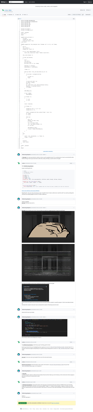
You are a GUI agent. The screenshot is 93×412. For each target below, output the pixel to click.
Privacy (34, 408)
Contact (51, 408)
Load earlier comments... (48, 151)
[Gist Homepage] (4, 2)
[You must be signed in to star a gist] (82, 10)
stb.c (10, 10)
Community (45, 408)
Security (37, 408)
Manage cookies (56, 408)
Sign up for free (22, 403)
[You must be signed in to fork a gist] (88, 10)
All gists (26, 2)
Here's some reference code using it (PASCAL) (30, 190)
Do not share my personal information (66, 408)
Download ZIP (88, 14)
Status (41, 408)
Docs (48, 408)
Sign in (85, 2)
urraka (6, 10)
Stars (18, 14)
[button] (83, 14)
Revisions (10, 14)
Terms (31, 408)
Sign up (90, 2)
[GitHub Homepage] (21, 409)
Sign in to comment (55, 403)
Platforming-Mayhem (26, 154)
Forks (25, 14)
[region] (46, 84)
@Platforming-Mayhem (28, 166)
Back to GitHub (32, 2)
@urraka (24, 157)
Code (4, 14)
